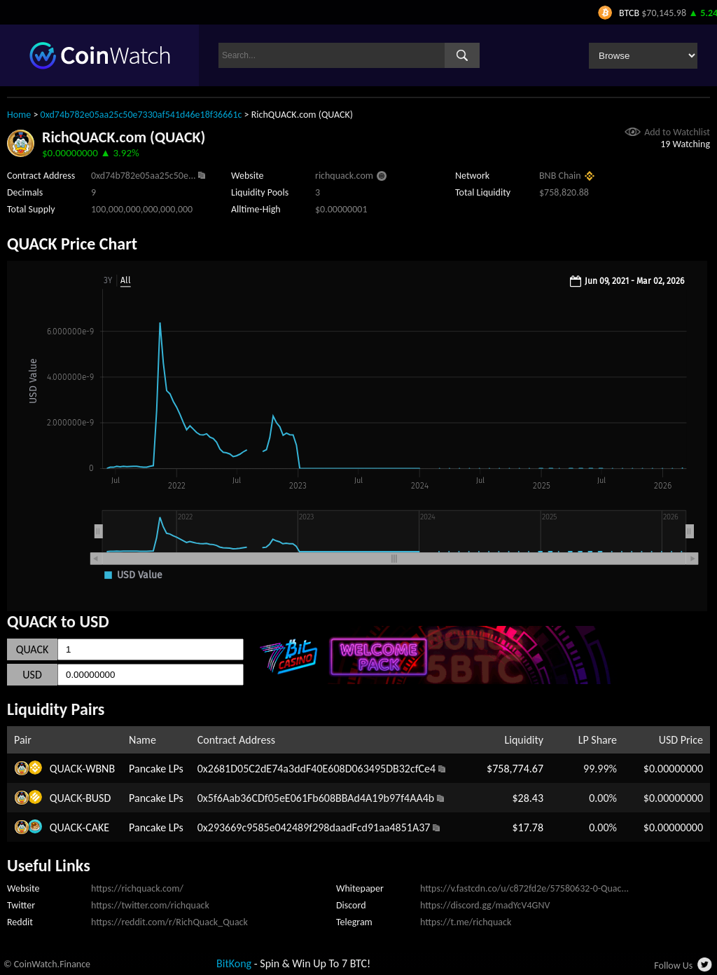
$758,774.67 (515, 768)
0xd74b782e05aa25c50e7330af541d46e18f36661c (141, 115)
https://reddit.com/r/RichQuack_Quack (169, 922)
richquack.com (344, 176)
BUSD (98, 798)
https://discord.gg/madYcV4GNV (485, 905)
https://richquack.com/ (137, 888)
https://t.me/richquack (465, 922)
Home (19, 115)
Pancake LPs (156, 768)
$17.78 (527, 827)
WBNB (100, 768)
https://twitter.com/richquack (150, 905)
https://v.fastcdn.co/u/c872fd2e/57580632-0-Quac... (524, 888)
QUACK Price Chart (72, 243)
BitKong (233, 963)
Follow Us (673, 965)
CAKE (97, 827)
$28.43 (527, 798)
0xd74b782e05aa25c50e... (143, 176)
